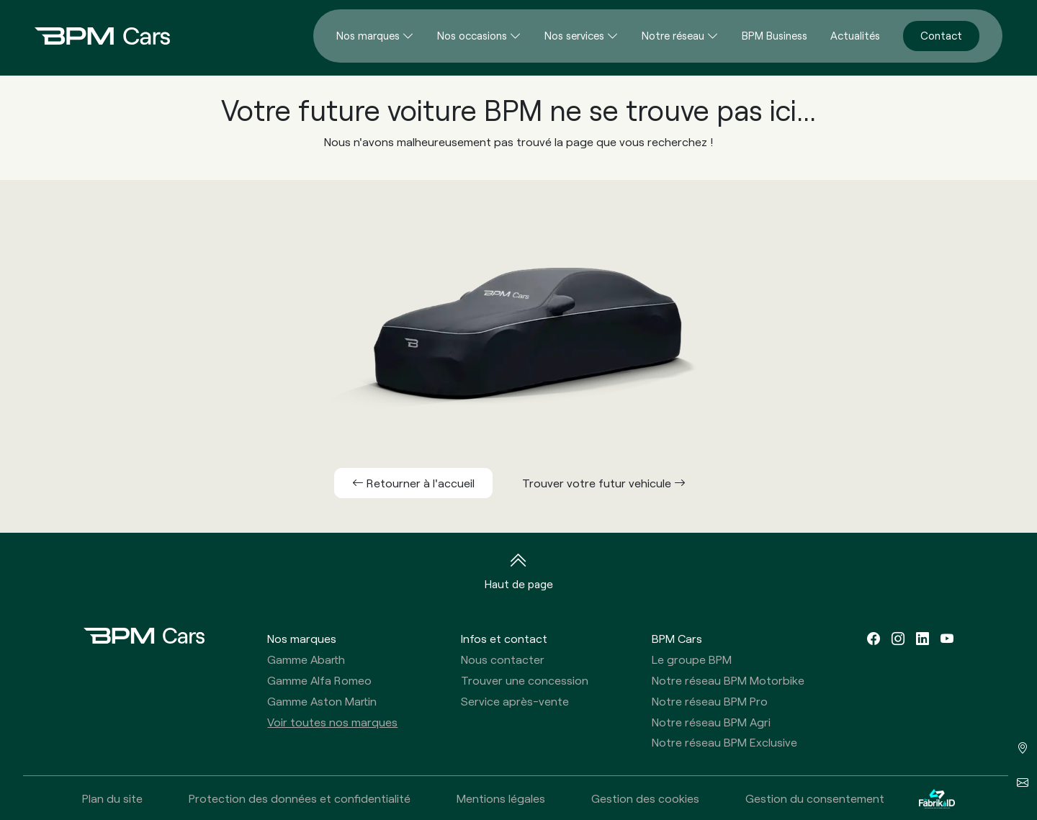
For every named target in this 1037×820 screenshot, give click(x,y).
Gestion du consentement (814, 798)
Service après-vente (515, 701)
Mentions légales (501, 798)
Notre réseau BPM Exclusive (724, 742)
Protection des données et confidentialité (299, 798)
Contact (941, 35)
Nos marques (368, 35)
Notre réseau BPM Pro (710, 701)
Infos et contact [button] (504, 638)
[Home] (91, 36)
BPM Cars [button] (677, 638)
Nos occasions (472, 35)
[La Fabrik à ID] (937, 798)
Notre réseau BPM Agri (711, 722)
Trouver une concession (524, 680)
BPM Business (774, 35)
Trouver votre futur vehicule (604, 483)
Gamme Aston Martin (322, 701)
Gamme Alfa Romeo (319, 680)
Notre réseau (673, 35)
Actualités (855, 35)
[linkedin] (922, 638)
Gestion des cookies (645, 798)
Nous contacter (502, 659)
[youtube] (947, 638)
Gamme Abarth (306, 659)
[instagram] (898, 638)
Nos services (574, 35)
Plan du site (112, 798)
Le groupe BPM (692, 659)
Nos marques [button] (301, 638)
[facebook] (873, 638)
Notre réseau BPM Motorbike (728, 680)
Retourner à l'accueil (413, 483)
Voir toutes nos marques (332, 722)
